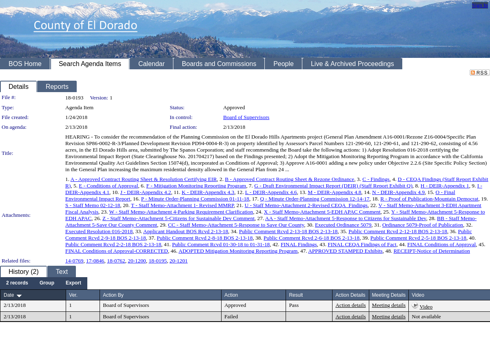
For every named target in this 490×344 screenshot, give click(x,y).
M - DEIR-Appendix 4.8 (334, 192)
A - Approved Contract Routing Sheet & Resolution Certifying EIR (144, 179)
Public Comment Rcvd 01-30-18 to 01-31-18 (221, 244)
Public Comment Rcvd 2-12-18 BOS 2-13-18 (397, 231)
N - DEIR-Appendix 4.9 (398, 192)
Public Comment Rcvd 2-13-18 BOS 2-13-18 (288, 231)
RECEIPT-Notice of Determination (431, 251)
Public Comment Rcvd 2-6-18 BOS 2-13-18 (311, 238)
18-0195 (157, 261)
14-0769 (74, 261)
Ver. (73, 295)
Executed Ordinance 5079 (343, 225)
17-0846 (95, 261)
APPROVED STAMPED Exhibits (345, 251)
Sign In (480, 5)
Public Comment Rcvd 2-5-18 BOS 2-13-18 (418, 238)
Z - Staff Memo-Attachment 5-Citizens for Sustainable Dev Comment (178, 218)
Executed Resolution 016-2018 (99, 231)
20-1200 (137, 261)
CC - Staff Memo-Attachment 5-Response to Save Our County (236, 225)
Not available (426, 316)
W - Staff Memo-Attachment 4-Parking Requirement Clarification (181, 212)
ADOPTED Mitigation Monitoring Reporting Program (238, 251)
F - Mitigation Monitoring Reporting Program (196, 186)
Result (296, 295)
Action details (350, 305)
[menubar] (43, 283)
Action (231, 295)
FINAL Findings (299, 244)
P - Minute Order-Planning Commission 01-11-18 (195, 199)
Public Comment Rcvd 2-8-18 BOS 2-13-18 (205, 238)
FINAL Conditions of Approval (441, 244)
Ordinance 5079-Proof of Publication (422, 225)
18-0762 (116, 261)
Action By (113, 295)
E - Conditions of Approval (108, 186)
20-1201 (179, 261)
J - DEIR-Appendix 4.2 (145, 192)
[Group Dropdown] (47, 283)
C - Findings (376, 179)
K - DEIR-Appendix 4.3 (208, 192)
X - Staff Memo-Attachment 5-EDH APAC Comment (322, 212)
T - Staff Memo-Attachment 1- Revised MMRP (182, 205)
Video (425, 307)
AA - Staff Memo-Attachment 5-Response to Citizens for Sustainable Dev (345, 218)
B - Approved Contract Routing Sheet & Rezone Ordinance (289, 179)
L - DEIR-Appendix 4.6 (271, 192)
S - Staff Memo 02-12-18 (92, 205)
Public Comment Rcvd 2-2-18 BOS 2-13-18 (113, 244)
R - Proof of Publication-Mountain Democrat (429, 199)
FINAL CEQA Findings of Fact (362, 244)
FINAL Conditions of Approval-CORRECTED (116, 251)
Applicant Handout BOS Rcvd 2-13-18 (185, 231)
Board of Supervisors (246, 117)
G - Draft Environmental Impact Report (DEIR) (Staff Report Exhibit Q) (333, 186)
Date (9, 295)
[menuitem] (17, 283)
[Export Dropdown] (73, 283)
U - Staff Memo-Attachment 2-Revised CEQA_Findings (306, 205)
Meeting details (389, 305)
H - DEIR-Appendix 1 (445, 186)
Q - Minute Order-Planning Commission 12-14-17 (314, 199)
